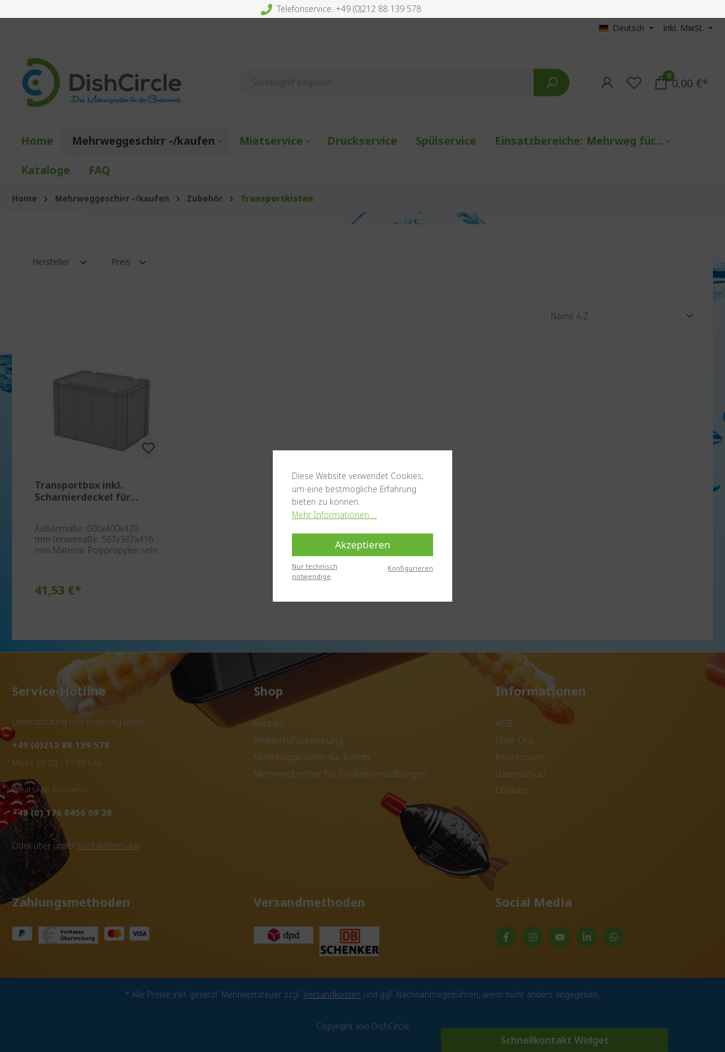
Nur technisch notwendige (314, 571)
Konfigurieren (410, 567)
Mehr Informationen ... (334, 514)
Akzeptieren (362, 544)
